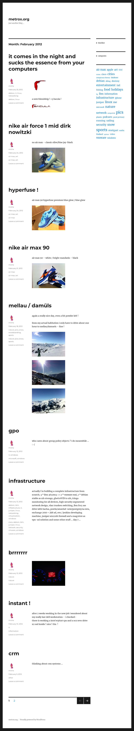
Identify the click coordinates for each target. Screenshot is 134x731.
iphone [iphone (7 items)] (118, 98)
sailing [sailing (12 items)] (110, 120)
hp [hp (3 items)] (97, 94)
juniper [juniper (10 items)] (100, 102)
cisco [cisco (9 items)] (103, 74)
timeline (101, 43)
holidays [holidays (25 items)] (117, 89)
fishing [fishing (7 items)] (99, 90)
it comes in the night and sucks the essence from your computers (46, 62)
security (19, 527)
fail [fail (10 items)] (118, 85)
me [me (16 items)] (115, 102)
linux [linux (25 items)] (108, 102)
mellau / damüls (30, 305)
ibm (17, 505)
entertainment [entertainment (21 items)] (106, 85)
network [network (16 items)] (101, 112)
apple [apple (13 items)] (110, 69)
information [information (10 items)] (111, 93)
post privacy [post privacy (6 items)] (118, 117)
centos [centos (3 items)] (98, 74)
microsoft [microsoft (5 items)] (100, 107)
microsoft (12, 458)
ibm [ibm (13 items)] (101, 93)
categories (102, 56)
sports (11, 335)
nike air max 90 (29, 247)
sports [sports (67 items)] (101, 130)
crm (14, 653)
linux (19, 93)
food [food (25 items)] (107, 89)
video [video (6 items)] (112, 134)
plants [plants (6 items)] (99, 117)
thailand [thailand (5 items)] (99, 134)
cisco (11, 522)
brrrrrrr (18, 552)
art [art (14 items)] (116, 69)
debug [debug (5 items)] (108, 81)
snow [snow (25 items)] (111, 124)
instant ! (19, 603)
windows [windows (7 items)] (111, 138)
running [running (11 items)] (100, 120)
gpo (14, 430)
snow (21, 330)
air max (12, 156)
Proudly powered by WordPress (32, 720)
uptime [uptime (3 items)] (106, 134)
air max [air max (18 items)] (101, 69)
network (12, 527)
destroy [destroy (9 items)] (115, 81)
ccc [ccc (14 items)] (121, 69)
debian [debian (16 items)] (100, 80)
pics (16, 330)
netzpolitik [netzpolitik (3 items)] (111, 113)
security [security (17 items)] (101, 124)
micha (11, 86)
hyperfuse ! (23, 190)
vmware (12, 530)
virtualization (14, 516)
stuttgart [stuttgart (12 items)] (113, 130)
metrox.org (19, 19)
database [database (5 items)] (114, 78)
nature (11, 330)
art (17, 156)
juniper (12, 510)
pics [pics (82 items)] (119, 112)
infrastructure (27, 481)
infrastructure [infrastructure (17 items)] (105, 97)
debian (12, 93)
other (11, 678)
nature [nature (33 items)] (110, 107)
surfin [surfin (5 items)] (121, 130)
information (14, 631)
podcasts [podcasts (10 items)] (107, 117)
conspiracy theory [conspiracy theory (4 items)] (103, 78)
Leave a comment (16, 103)
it (15, 93)
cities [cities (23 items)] (111, 74)
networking (13, 96)
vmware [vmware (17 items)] (101, 137)
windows (14, 455)
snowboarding (15, 332)
